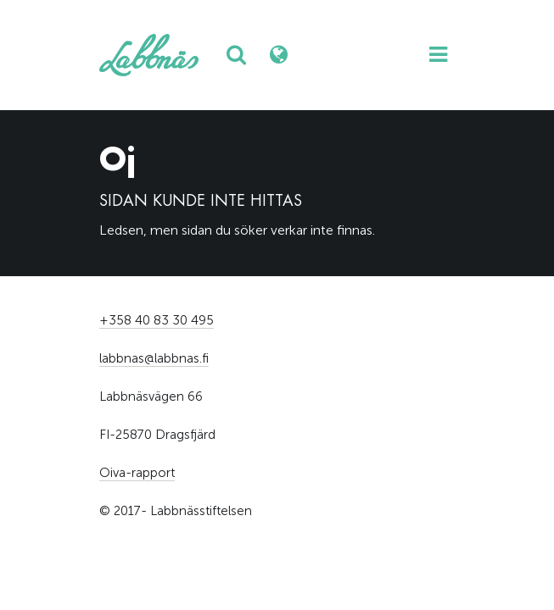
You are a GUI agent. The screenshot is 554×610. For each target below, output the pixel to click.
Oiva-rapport (137, 472)
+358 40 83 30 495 (156, 320)
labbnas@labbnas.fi (154, 358)
